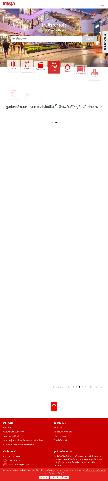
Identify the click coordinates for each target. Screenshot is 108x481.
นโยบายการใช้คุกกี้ (11, 436)
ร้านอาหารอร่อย (83, 456)
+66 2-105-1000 (15, 461)
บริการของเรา (60, 436)
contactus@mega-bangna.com (21, 465)
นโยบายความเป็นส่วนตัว (13, 432)
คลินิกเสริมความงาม (74, 460)
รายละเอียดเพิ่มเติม (59, 478)
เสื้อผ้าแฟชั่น (70, 456)
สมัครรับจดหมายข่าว (63, 432)
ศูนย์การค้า (59, 451)
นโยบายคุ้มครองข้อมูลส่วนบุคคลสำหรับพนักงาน (23, 440)
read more (54, 122)
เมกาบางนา (8, 428)
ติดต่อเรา (58, 428)
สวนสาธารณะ (60, 460)
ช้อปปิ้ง (49, 107)
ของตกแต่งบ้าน (90, 460)
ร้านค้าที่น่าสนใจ (61, 440)
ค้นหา (89, 39)
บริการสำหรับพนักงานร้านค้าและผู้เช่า (19, 445)
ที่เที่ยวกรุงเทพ (96, 456)
